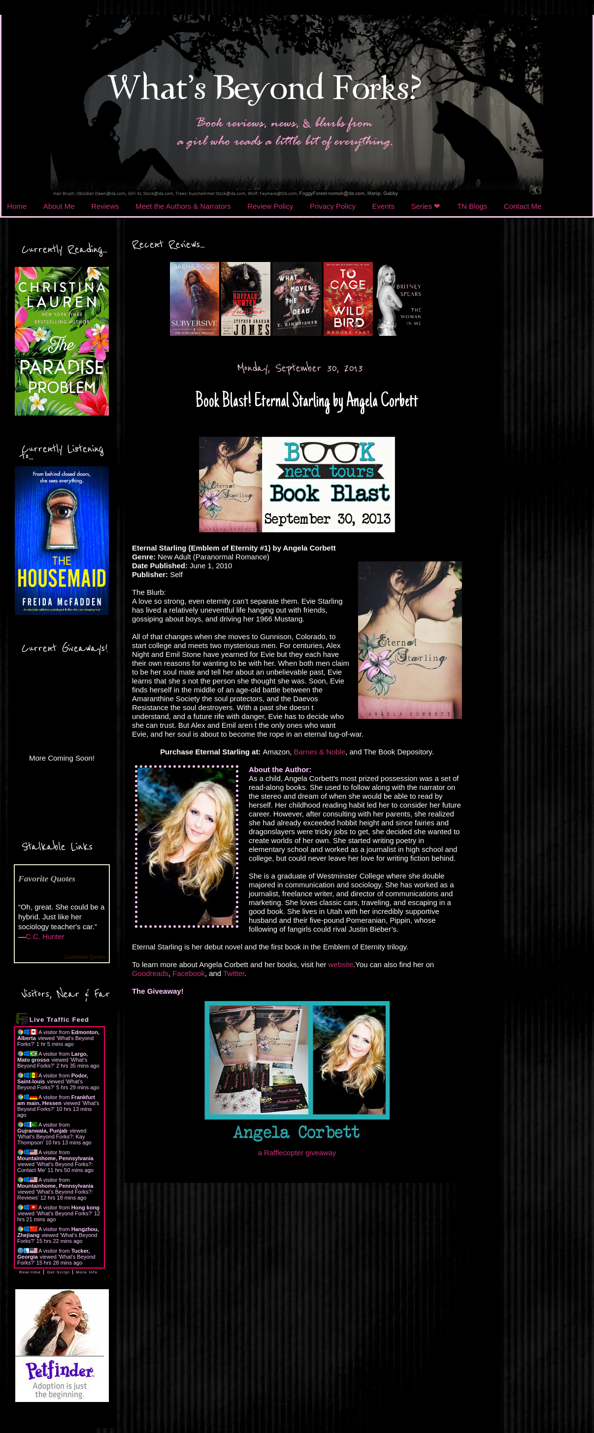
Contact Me (522, 206)
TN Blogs (472, 206)
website (341, 964)
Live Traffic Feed (59, 1019)
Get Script (58, 1272)
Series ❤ (426, 206)
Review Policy (270, 206)
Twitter (233, 973)
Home (17, 206)
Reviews (105, 206)
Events (383, 206)
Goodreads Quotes (85, 957)
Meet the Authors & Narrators (183, 206)
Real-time (30, 1272)
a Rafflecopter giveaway (297, 1152)
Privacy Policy (333, 206)
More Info (87, 1272)
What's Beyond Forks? (52, 1063)
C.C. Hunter (45, 936)
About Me (59, 206)
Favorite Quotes (46, 878)
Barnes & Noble (320, 752)
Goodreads (150, 973)
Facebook (188, 973)
